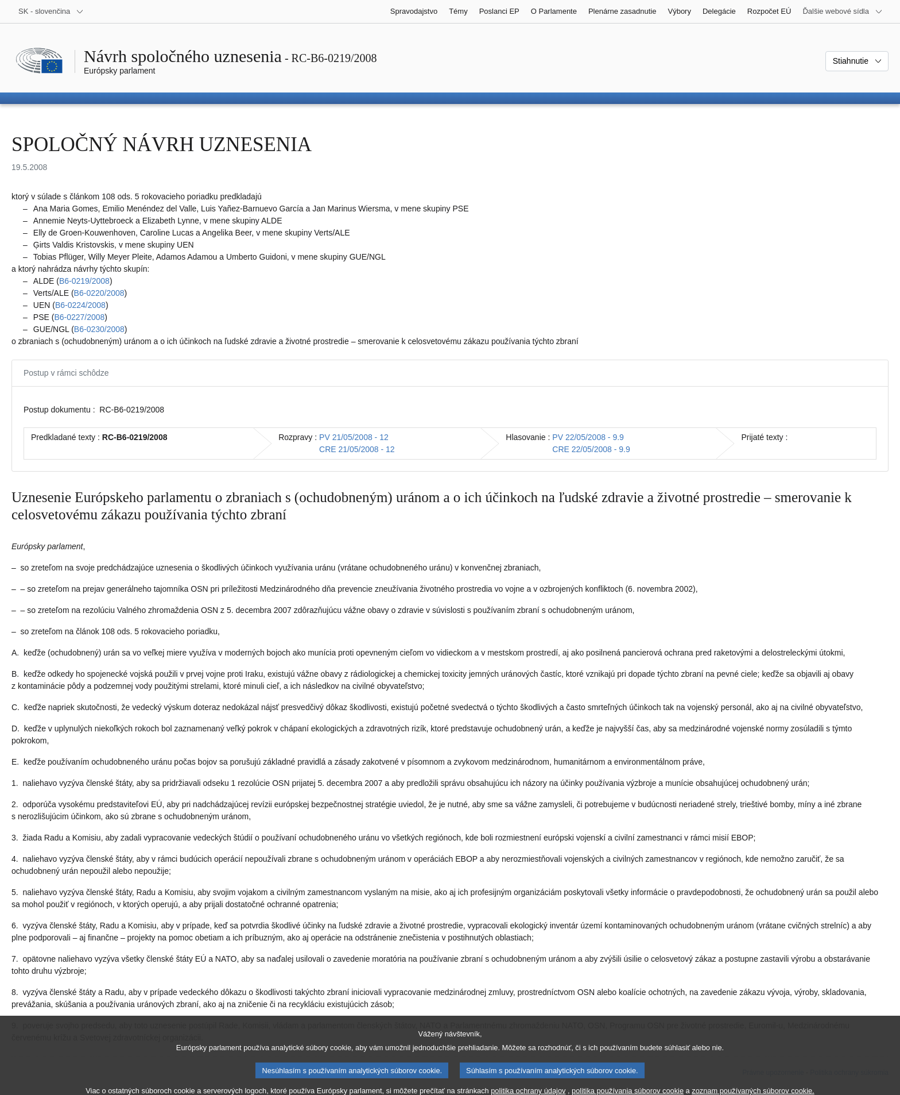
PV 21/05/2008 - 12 (354, 437)
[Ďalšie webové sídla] (843, 11)
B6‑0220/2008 (99, 293)
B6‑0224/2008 (80, 305)
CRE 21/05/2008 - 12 (357, 449)
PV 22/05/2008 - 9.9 (588, 437)
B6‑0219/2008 (84, 281)
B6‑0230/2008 (99, 329)
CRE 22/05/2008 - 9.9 (591, 449)
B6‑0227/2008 (79, 317)
